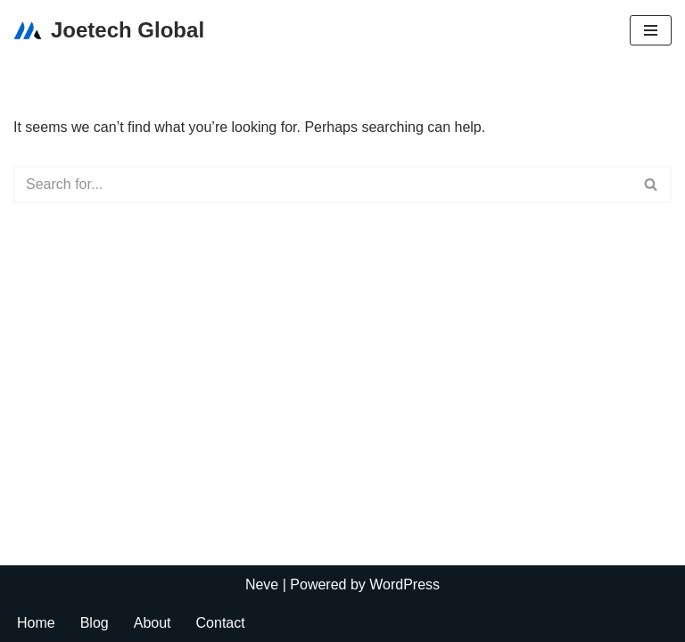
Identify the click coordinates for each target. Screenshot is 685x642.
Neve (261, 584)
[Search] (322, 184)
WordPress (404, 584)
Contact (220, 622)
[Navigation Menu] (651, 30)
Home (36, 622)
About (152, 622)
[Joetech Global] (108, 30)
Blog (94, 622)
